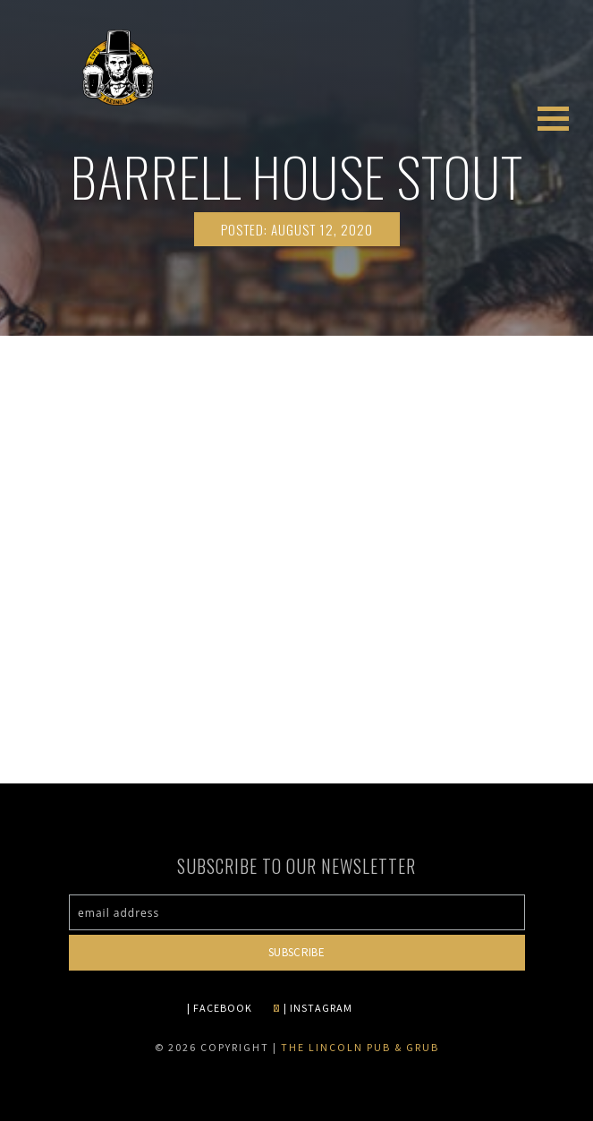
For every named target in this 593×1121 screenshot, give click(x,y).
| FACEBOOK (219, 1007)
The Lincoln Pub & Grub (360, 1047)
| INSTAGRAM (312, 1007)
